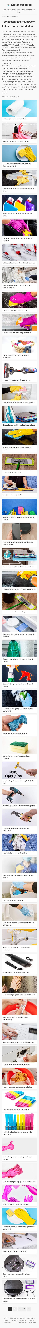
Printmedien (20, 74)
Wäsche (5, 45)
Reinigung (18, 39)
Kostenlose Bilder (19, 5)
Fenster (31, 45)
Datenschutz (22, 1322)
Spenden (31, 1320)
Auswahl (30, 34)
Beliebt (22, 1318)
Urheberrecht (7, 1322)
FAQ (15, 1322)
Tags (7, 16)
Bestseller (30, 1318)
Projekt (4, 92)
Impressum (32, 1322)
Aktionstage (22, 1320)
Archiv (6, 1320)
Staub (17, 45)
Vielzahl (4, 55)
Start (3, 16)
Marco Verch (14, 1318)
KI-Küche (13, 1320)
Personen (25, 42)
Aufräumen (29, 39)
